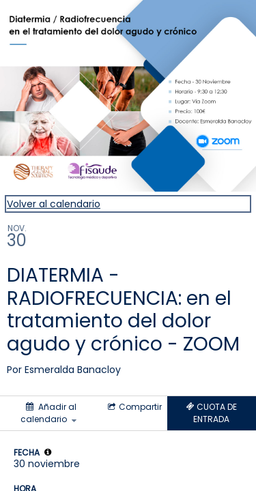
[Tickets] (211, 413)
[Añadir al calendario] (50, 413)
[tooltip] (47, 452)
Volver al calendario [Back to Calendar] (53, 204)
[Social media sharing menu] (133, 407)
